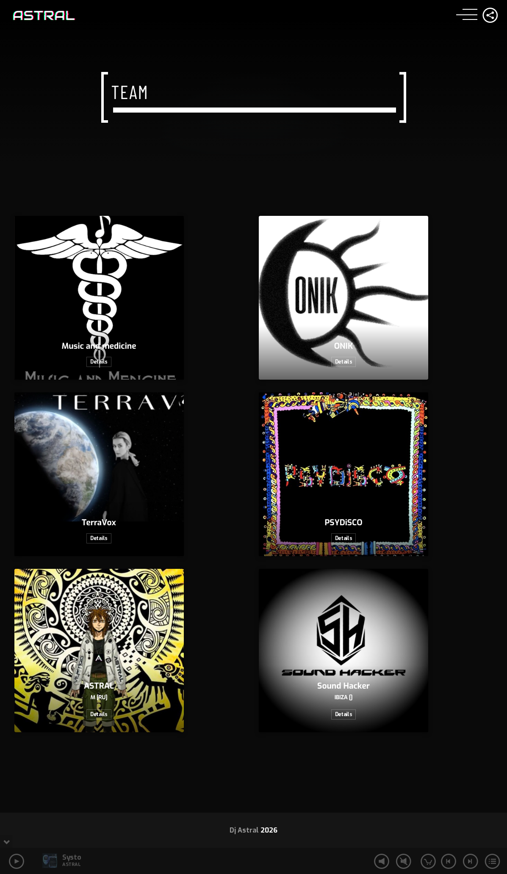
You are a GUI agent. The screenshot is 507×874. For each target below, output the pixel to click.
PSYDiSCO (343, 523)
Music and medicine (99, 346)
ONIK (343, 346)
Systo (71, 857)
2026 (268, 830)
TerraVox (99, 523)
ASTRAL (99, 686)
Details (99, 361)
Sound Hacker (343, 686)
